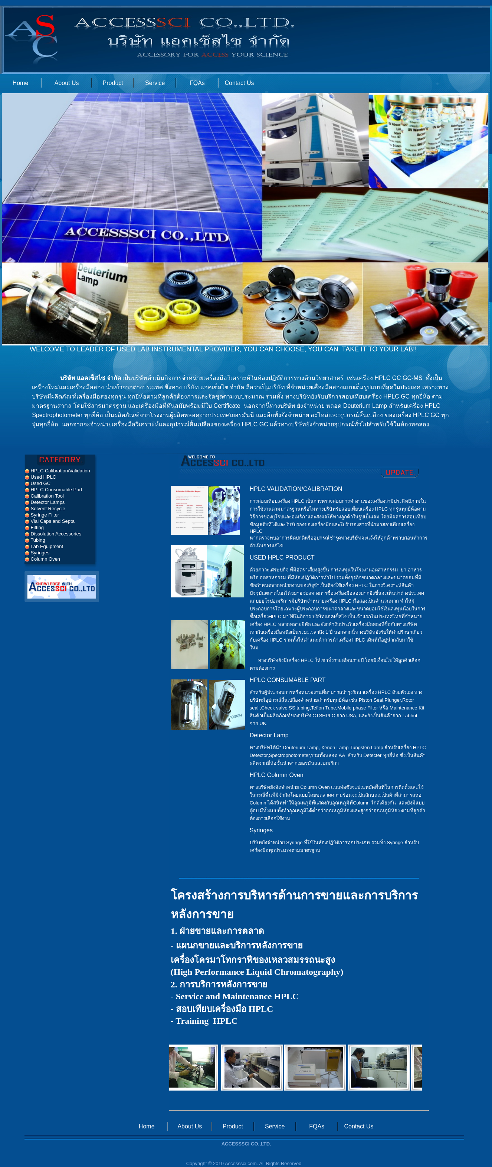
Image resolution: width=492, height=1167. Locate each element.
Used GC (37, 483)
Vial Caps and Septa (50, 521)
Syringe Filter (42, 515)
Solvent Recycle (45, 508)
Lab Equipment (44, 546)
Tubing (35, 540)
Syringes (37, 552)
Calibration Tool (44, 496)
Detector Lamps (45, 502)
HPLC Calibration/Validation (57, 470)
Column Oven (42, 559)
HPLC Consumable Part (53, 489)
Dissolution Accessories (53, 534)
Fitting (34, 527)
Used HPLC (40, 477)
